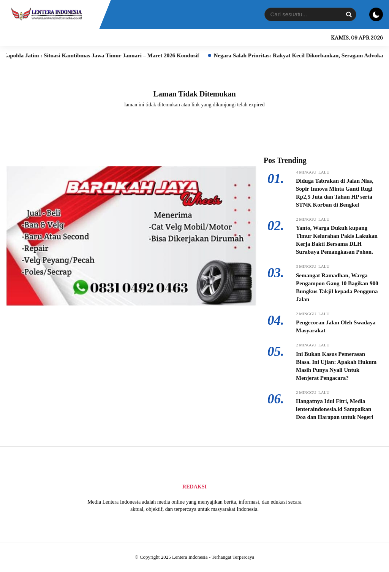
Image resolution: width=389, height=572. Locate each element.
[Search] (349, 14)
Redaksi (194, 487)
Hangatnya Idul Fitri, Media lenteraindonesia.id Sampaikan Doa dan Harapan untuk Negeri (334, 409)
